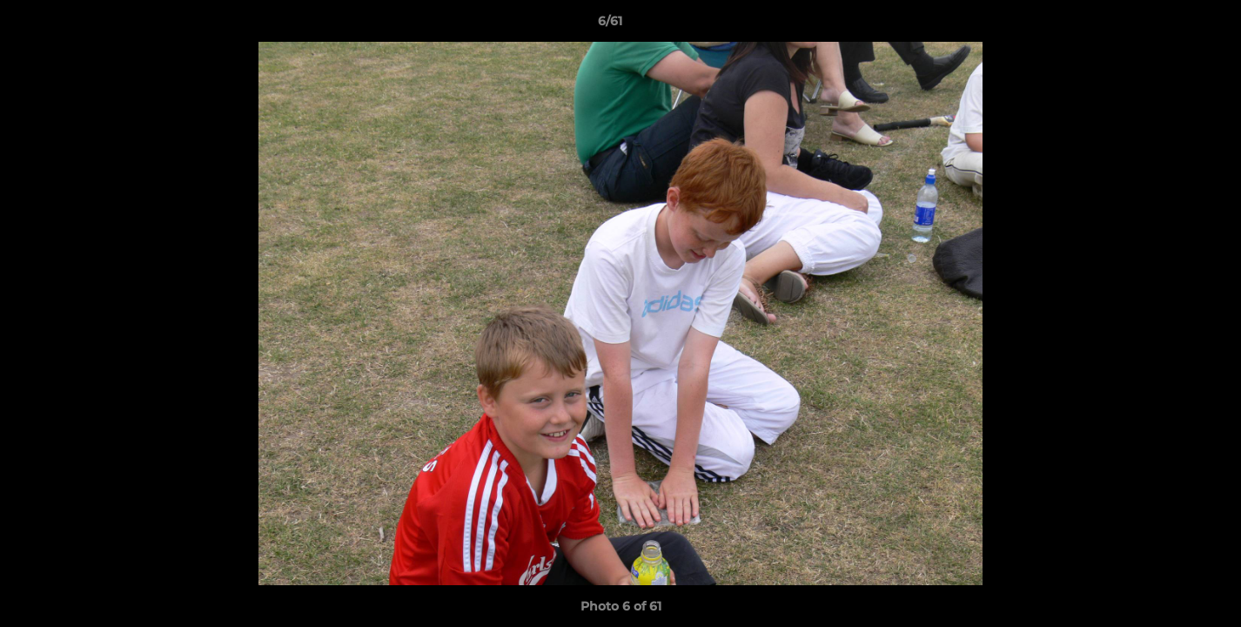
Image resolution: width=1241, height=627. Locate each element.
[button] (1167, 25)
